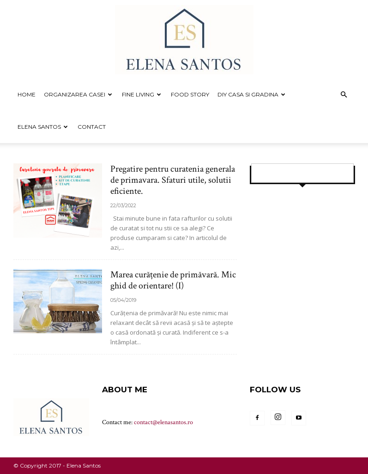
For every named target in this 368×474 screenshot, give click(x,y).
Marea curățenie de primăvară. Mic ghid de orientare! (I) (173, 280)
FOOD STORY (190, 94)
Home (27, 94)
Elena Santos (43, 126)
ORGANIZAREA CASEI (78, 94)
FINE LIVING (141, 94)
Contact (92, 126)
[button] (344, 94)
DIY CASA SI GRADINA (251, 94)
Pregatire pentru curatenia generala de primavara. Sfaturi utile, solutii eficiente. (172, 180)
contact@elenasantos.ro (163, 422)
